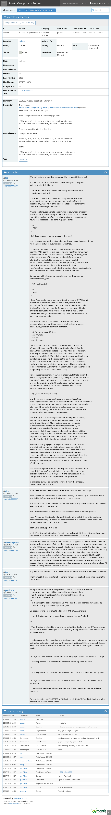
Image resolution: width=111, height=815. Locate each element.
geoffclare (9, 590)
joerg (7, 572)
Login (20, 10)
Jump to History (27, 22)
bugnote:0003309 (10, 580)
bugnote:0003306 (10, 185)
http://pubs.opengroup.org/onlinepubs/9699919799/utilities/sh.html (48, 107)
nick (7, 491)
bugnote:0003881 (10, 598)
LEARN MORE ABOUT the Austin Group (39, 10)
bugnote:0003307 (10, 499)
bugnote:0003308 (10, 550)
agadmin (23, 791)
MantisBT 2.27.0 (20, 798)
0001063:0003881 (26, 90)
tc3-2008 (23, 159)
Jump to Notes (11, 22)
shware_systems (12, 542)
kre (6, 178)
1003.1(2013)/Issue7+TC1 (74, 3)
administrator (14, 804)
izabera (22, 41)
